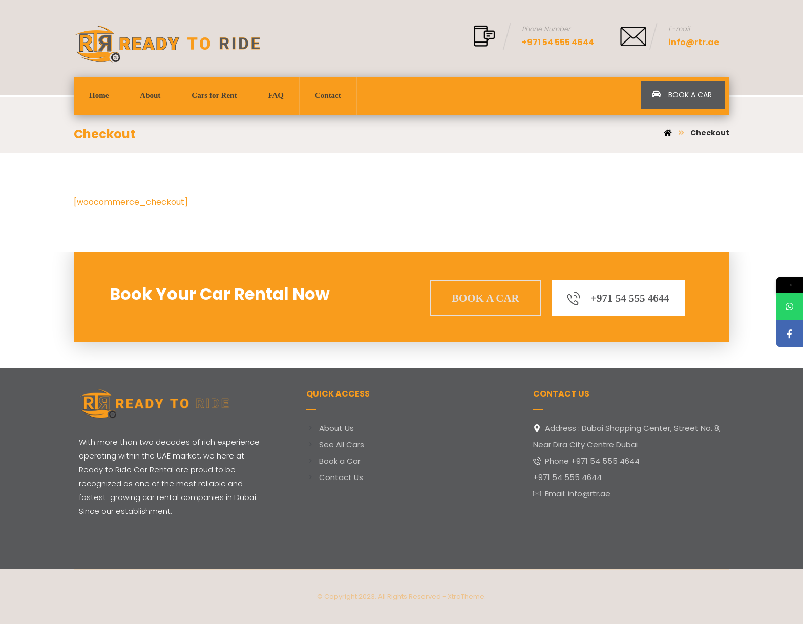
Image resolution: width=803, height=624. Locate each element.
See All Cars (335, 444)
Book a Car (333, 460)
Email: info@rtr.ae (571, 493)
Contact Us (334, 477)
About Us (330, 428)
